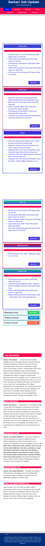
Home (7, 9)
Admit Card (28, 9)
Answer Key (34, 12)
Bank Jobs (10, 12)
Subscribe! (33, 323)
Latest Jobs (17, 9)
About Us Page (36, 534)
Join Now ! (33, 312)
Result (37, 9)
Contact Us (28, 534)
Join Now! (34, 318)
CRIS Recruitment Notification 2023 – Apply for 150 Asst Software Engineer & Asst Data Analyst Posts (24, 286)
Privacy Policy (20, 534)
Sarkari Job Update (23, 2)
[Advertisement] (22, 30)
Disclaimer (12, 534)
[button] (22, 46)
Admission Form (22, 12)
